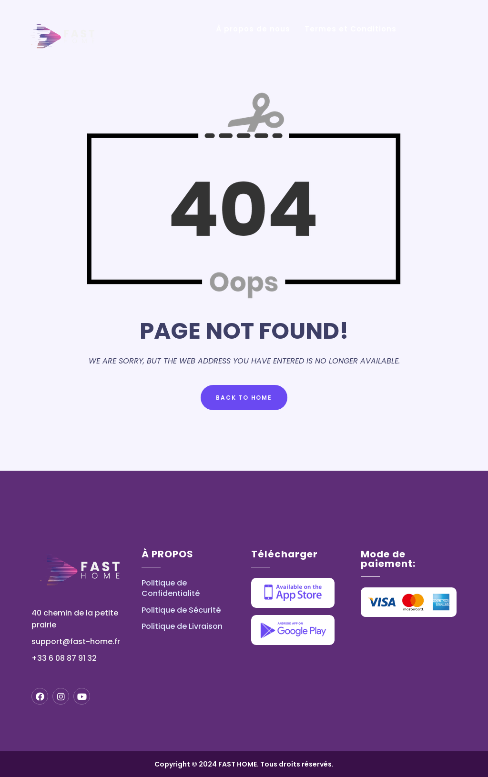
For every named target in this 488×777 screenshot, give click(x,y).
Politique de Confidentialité (171, 588)
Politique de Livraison (182, 626)
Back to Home (244, 398)
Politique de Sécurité (181, 610)
